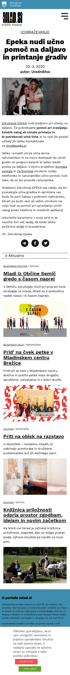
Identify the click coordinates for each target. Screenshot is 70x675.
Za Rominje (25, 171)
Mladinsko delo (13, 344)
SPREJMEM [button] (29, 669)
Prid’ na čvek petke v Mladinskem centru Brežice (28, 357)
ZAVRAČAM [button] (26, 661)
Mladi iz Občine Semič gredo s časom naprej (29, 276)
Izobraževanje (35, 32)
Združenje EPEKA (14, 123)
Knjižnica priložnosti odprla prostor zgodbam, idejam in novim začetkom (34, 515)
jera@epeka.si (16, 146)
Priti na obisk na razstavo (33, 436)
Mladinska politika (15, 266)
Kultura (8, 429)
